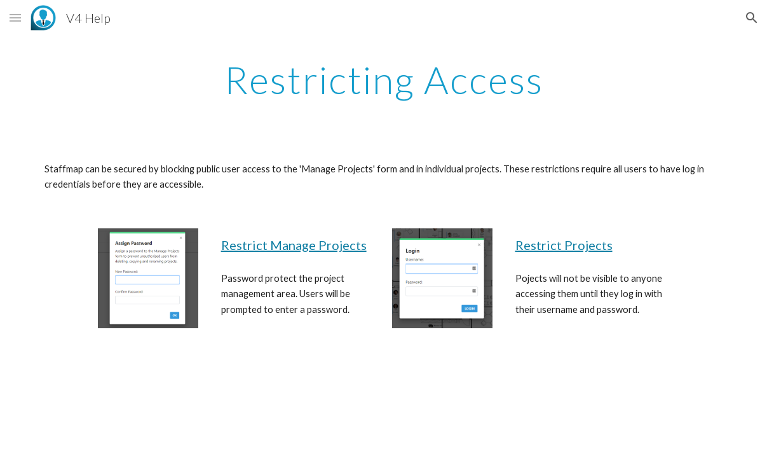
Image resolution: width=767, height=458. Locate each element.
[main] (383, 79)
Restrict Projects (564, 245)
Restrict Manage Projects (294, 245)
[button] (15, 17)
